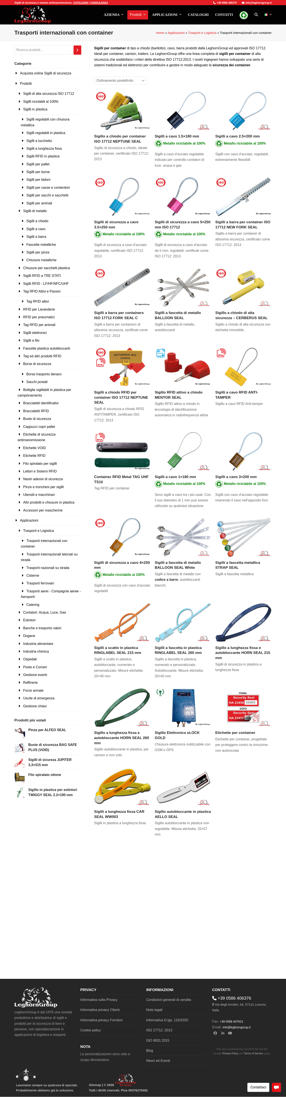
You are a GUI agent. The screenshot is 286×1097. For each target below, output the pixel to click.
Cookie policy (90, 1030)
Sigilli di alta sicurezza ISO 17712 (48, 93)
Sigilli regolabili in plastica (45, 133)
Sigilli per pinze (38, 252)
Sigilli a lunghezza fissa (44, 148)
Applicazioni (176, 33)
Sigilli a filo (31, 340)
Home (160, 33)
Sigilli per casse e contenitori (48, 187)
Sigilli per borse (38, 172)
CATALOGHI (80, 2)
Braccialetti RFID (36, 411)
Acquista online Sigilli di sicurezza (45, 73)
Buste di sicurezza (37, 419)
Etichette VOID (34, 448)
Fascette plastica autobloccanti (46, 348)
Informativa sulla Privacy (98, 1000)
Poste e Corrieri (35, 667)
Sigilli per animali (39, 203)
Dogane (29, 636)
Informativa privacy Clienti (100, 1010)
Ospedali (30, 659)
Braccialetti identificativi (41, 403)
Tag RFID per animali (39, 325)
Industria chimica (36, 651)
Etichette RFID (34, 455)
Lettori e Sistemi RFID (40, 471)
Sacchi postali (37, 382)
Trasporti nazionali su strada (47, 568)
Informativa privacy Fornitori (101, 1020)
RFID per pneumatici (39, 317)
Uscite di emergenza (38, 698)
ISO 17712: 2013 (159, 1030)
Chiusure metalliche (41, 260)
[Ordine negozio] (120, 81)
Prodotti (26, 83)
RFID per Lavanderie (39, 309)
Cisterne (32, 575)
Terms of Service (253, 1053)
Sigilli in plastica (35, 109)
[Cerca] (77, 50)
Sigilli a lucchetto (39, 141)
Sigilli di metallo (35, 211)
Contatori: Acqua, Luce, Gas (44, 612)
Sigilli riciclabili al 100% (41, 101)
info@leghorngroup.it (257, 2)
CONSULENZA (99, 2)
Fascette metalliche (41, 244)
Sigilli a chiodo (37, 221)
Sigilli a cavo (35, 229)
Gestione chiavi (35, 706)
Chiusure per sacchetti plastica (46, 268)
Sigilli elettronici (35, 333)
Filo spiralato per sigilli (40, 463)
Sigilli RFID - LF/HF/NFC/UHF (46, 283)
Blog (149, 1050)
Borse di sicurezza (37, 364)
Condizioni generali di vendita (168, 1000)
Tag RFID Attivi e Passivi (41, 291)
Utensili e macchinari (39, 494)
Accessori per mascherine (43, 510)
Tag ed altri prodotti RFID (42, 356)
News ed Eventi (158, 1060)
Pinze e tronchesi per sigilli (43, 487)
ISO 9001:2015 (157, 1040)
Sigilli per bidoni (38, 179)
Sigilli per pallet (38, 164)
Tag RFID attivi (37, 301)
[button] (256, 14)
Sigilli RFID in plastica (43, 156)
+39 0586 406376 (225, 2)
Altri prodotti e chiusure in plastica (48, 502)
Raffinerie (30, 682)
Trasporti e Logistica (202, 33)
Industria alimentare (38, 644)
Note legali (154, 1010)
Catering (32, 605)
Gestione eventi (35, 675)
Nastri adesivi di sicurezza (43, 479)
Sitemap (95, 1085)
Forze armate (33, 690)
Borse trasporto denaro (44, 374)
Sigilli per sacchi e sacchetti (47, 195)
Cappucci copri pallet (39, 427)
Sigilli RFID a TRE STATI (42, 276)
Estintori (29, 620)
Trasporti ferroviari (40, 583)
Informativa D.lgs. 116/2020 (167, 1020)
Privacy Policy (230, 1053)
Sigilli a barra (36, 236)
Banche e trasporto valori (42, 628)
